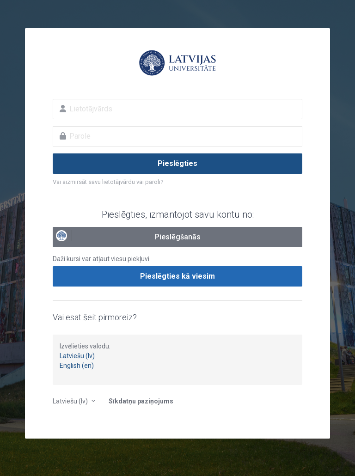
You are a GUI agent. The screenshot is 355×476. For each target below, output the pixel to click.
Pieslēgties (177, 163)
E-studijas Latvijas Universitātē (177, 63)
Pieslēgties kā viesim (177, 276)
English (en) (77, 365)
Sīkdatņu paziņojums (141, 401)
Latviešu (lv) (77, 356)
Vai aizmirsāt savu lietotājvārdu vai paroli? (108, 181)
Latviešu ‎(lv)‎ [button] (71, 401)
